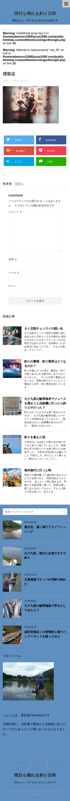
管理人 (19, 183)
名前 (12, 259)
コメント (15, 211)
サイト (12, 285)
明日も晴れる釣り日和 (35, 13)
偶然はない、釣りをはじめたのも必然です (35, 782)
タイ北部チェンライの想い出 (43, 328)
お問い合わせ (38, 762)
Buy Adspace (21, 762)
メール (14, 272)
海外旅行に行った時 (37, 470)
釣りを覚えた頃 (34, 437)
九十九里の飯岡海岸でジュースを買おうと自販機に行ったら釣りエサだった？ (45, 403)
